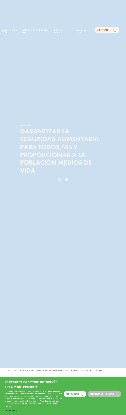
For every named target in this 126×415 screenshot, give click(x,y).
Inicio (14, 30)
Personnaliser (11, 411)
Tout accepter (75, 394)
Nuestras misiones (58, 31)
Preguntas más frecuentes (80, 31)
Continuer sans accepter (104, 394)
